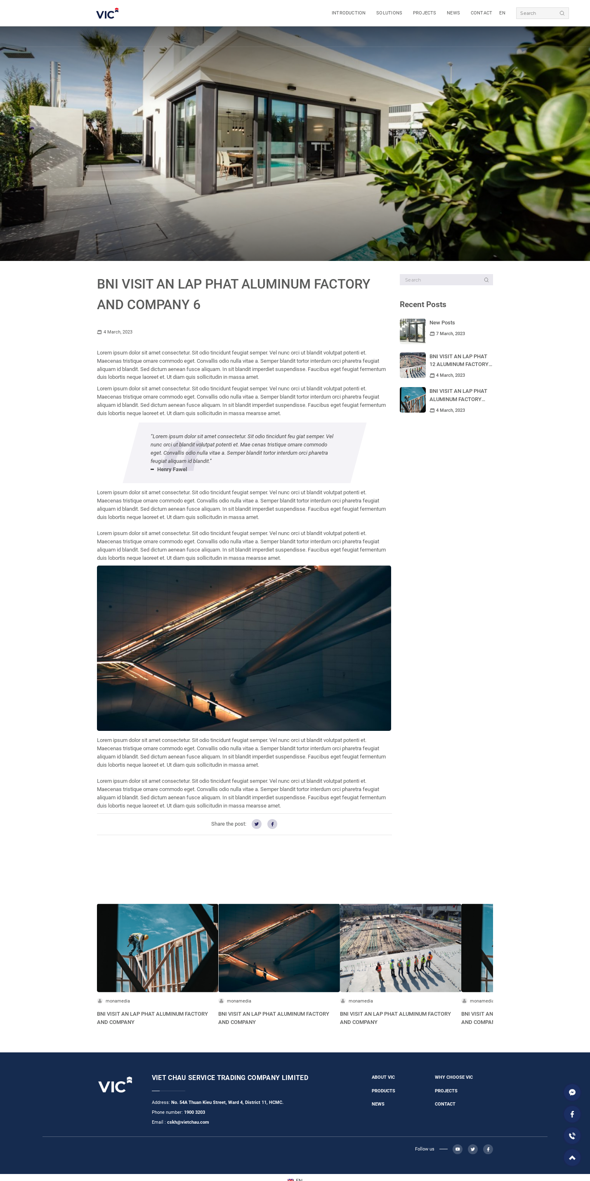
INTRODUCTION (349, 13)
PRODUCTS (383, 1091)
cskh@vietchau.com (188, 1122)
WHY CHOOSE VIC (454, 1077)
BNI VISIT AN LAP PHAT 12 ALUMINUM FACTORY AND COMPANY (459, 364)
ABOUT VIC (383, 1077)
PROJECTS (425, 13)
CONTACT (482, 13)
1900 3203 (194, 1112)
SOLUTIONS (389, 13)
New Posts (442, 322)
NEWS (453, 13)
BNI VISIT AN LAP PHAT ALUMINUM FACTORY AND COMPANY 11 (458, 399)
